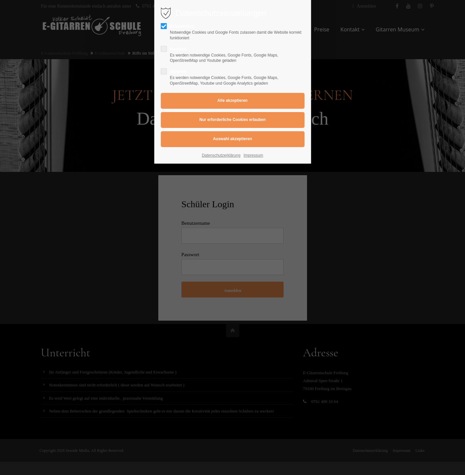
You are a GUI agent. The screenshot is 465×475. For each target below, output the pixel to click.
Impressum (253, 155)
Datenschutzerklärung (221, 155)
